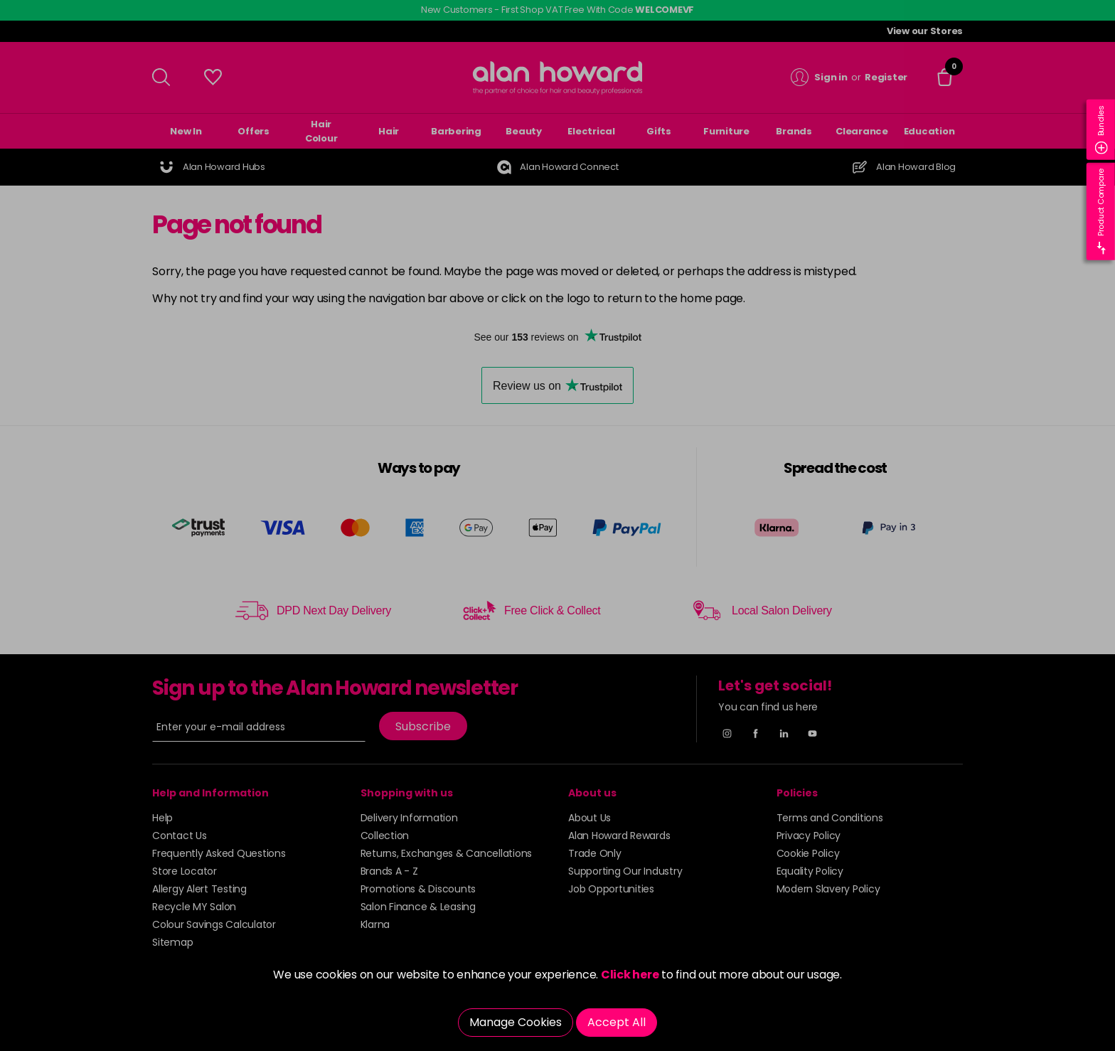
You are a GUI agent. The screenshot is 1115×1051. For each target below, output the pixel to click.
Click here (630, 974)
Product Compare (1101, 212)
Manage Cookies (515, 1022)
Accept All (616, 1022)
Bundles (1101, 129)
